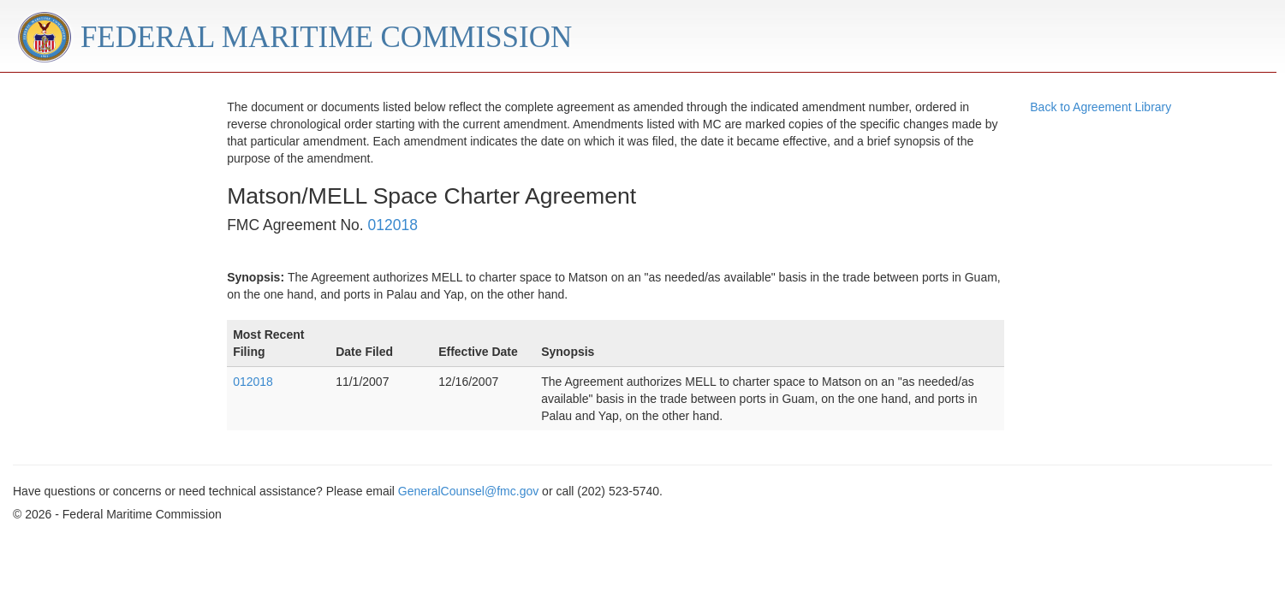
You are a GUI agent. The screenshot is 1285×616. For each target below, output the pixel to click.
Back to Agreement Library (1100, 107)
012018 (393, 225)
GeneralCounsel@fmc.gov (468, 491)
